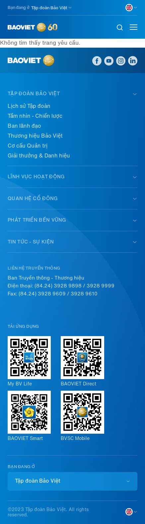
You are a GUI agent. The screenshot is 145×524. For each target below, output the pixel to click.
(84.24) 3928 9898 (58, 286)
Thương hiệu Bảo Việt (35, 136)
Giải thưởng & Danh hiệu (39, 156)
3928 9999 (100, 286)
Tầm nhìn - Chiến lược (35, 116)
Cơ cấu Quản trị (27, 146)
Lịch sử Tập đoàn (29, 106)
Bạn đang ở (19, 7)
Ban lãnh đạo (24, 126)
